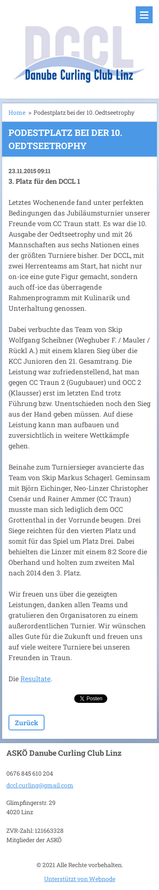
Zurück (26, 722)
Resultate (35, 678)
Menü (144, 14)
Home (16, 112)
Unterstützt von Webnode (79, 879)
